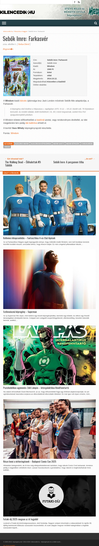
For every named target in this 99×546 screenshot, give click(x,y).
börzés (23, 101)
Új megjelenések (87, 143)
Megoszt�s (8, 49)
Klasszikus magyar (20, 31)
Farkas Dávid (23, 44)
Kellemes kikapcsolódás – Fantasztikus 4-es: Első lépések (29, 238)
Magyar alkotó (58, 143)
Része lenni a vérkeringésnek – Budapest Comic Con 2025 (29, 461)
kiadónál (40, 120)
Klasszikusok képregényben (41, 143)
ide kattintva (31, 123)
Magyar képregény (72, 143)
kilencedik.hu (8, 31)
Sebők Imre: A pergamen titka (68, 162)
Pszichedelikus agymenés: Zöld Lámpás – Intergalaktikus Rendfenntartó (36, 387)
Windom (15, 133)
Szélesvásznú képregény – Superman (20, 311)
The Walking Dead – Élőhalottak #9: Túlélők (23, 163)
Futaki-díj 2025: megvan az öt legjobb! (20, 519)
